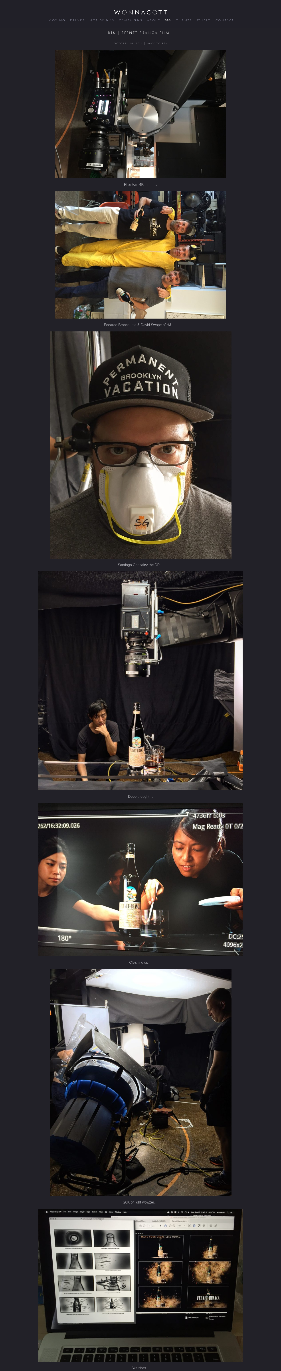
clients (183, 20)
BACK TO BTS (157, 43)
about (153, 20)
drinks (77, 20)
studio (203, 20)
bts (167, 20)
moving (56, 20)
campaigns (130, 20)
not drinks (101, 20)
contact (225, 20)
